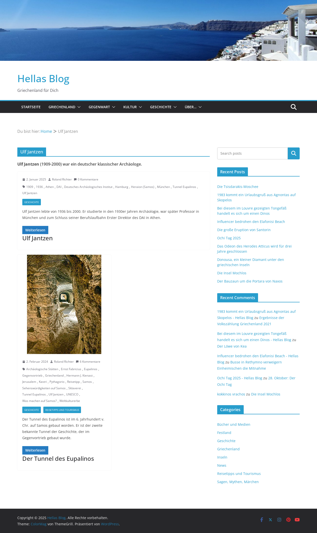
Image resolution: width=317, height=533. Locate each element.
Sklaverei (74, 388)
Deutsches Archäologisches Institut (88, 187)
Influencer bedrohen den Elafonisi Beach (251, 221)
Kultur (130, 107)
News (221, 465)
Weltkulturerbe (69, 401)
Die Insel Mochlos (231, 273)
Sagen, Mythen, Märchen (238, 481)
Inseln (222, 457)
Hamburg (121, 187)
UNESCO (72, 394)
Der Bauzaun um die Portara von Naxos (250, 281)
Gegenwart (99, 107)
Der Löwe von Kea (232, 346)
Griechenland (62, 107)
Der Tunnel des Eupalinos (58, 458)
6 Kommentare (88, 361)
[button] (78, 107)
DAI (58, 187)
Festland (224, 432)
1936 (39, 187)
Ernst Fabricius (71, 369)
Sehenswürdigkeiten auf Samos (44, 388)
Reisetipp (73, 382)
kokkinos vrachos (231, 394)
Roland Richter (62, 179)
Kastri (43, 382)
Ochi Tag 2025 (229, 238)
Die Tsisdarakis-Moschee (237, 186)
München (163, 187)
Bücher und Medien (233, 424)
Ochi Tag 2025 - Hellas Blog (239, 378)
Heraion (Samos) (142, 187)
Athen (50, 187)
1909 (29, 187)
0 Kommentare (86, 179)
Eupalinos (90, 369)
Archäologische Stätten (42, 369)
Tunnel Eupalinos (184, 187)
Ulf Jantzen (29, 193)
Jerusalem (29, 382)
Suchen (294, 153)
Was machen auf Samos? (39, 401)
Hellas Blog (43, 78)
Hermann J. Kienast (79, 375)
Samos (87, 382)
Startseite (31, 107)
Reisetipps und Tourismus (62, 410)
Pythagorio (57, 382)
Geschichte (160, 107)
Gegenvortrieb (32, 375)
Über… (190, 107)
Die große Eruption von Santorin (244, 229)
